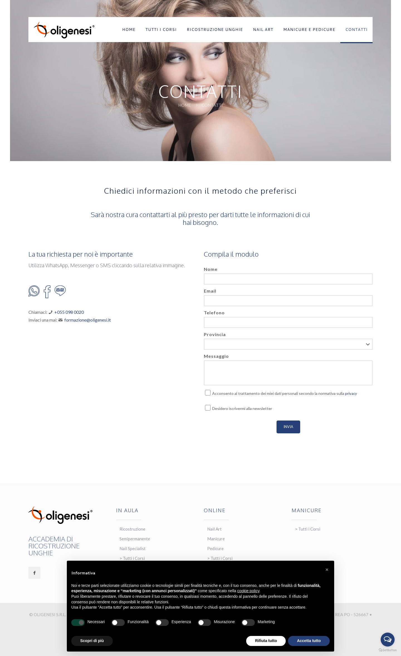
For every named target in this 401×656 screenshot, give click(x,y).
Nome (210, 269)
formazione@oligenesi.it (87, 319)
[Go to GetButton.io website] (388, 650)
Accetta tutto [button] (309, 640)
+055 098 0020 (69, 312)
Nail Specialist (132, 548)
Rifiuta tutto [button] (266, 640)
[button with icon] (34, 573)
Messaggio (216, 356)
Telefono (214, 312)
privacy (351, 393)
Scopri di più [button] (92, 640)
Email (210, 290)
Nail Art (214, 528)
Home (184, 105)
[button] (326, 569)
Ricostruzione (132, 528)
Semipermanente (134, 538)
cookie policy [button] (248, 591)
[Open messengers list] (388, 640)
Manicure (216, 538)
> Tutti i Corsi (307, 528)
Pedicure (215, 548)
